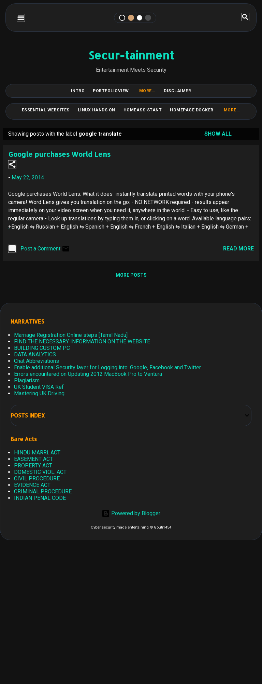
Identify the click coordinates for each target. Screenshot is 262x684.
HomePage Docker (192, 110)
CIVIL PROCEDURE (37, 478)
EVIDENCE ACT (32, 485)
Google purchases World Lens (59, 154)
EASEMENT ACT (33, 459)
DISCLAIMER (177, 90)
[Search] (245, 17)
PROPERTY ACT (33, 465)
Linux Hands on (96, 110)
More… (147, 90)
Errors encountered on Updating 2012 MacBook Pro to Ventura (88, 374)
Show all (218, 134)
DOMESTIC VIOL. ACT (40, 472)
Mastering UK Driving (39, 393)
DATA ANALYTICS (35, 354)
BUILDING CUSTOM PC (42, 348)
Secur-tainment (131, 55)
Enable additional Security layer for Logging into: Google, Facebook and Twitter (107, 367)
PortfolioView (111, 90)
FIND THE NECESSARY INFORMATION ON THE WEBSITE (82, 341)
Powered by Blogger (131, 513)
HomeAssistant (142, 110)
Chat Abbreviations (36, 361)
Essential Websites (46, 110)
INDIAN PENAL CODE (40, 498)
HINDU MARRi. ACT (37, 452)
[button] (12, 164)
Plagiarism (27, 380)
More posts (131, 275)
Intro (78, 90)
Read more (238, 248)
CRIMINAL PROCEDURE (43, 491)
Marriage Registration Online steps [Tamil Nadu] (71, 335)
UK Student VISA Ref (39, 387)
